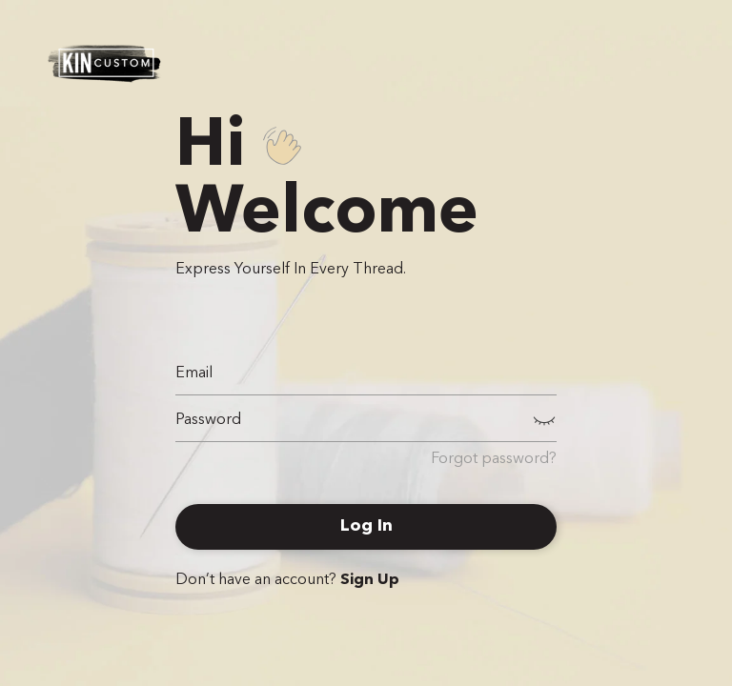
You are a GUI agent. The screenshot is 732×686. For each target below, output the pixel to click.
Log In (366, 526)
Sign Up (369, 580)
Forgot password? (494, 459)
